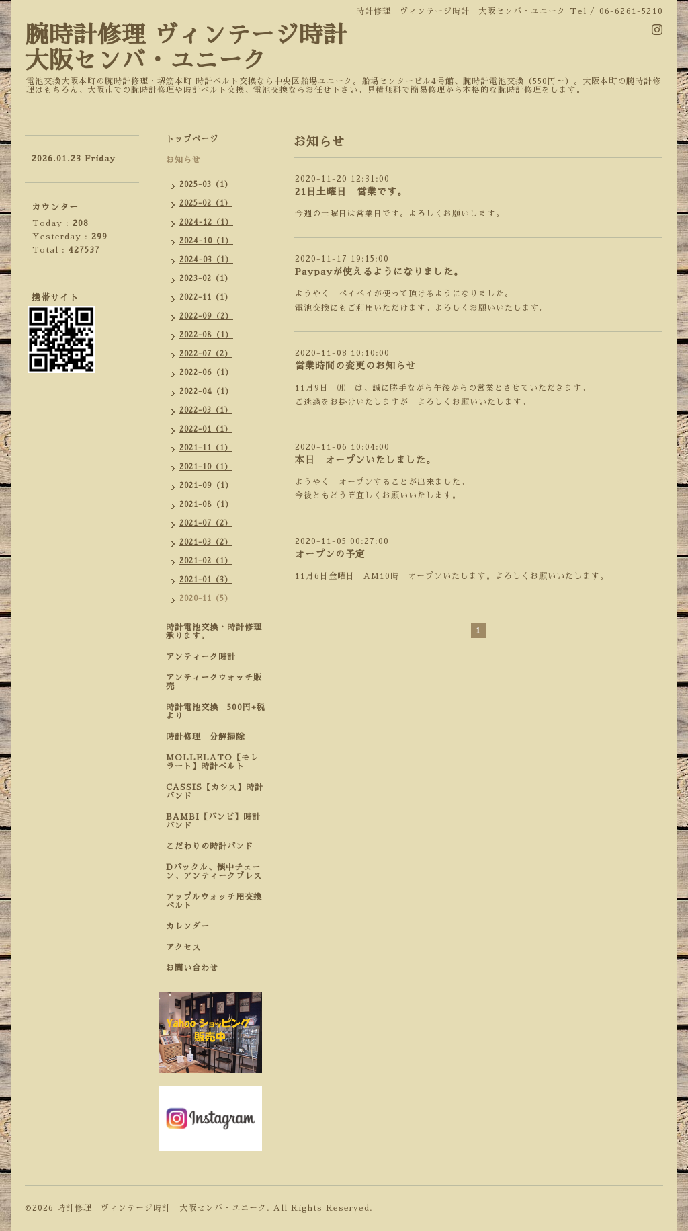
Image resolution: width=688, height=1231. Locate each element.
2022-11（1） (205, 297)
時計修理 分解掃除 (209, 737)
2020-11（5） (205, 598)
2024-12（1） (206, 222)
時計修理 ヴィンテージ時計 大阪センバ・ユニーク (162, 1208)
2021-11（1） (205, 448)
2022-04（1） (206, 391)
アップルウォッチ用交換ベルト (214, 901)
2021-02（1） (205, 561)
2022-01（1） (205, 429)
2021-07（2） (205, 523)
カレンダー (188, 926)
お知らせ (183, 160)
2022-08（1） (206, 335)
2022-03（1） (205, 410)
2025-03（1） (205, 184)
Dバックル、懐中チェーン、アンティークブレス (214, 871)
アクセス (183, 947)
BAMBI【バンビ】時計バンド (213, 821)
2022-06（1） (206, 372)
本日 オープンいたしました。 (365, 460)
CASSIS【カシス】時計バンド (214, 791)
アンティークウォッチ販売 (214, 682)
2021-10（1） (205, 467)
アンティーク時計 (205, 657)
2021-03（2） (205, 542)
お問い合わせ (192, 968)
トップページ (192, 139)
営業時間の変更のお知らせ (355, 365)
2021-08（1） (206, 504)
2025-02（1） (205, 203)
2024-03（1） (206, 260)
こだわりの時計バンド (214, 846)
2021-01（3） (205, 580)
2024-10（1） (206, 241)
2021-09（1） (206, 485)
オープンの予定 (330, 554)
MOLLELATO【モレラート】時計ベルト (212, 762)
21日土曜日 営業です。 (351, 191)
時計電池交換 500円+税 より (219, 711)
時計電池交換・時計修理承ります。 (214, 631)
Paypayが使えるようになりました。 (379, 271)
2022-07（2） (205, 354)
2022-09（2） (206, 316)
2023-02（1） (205, 278)
